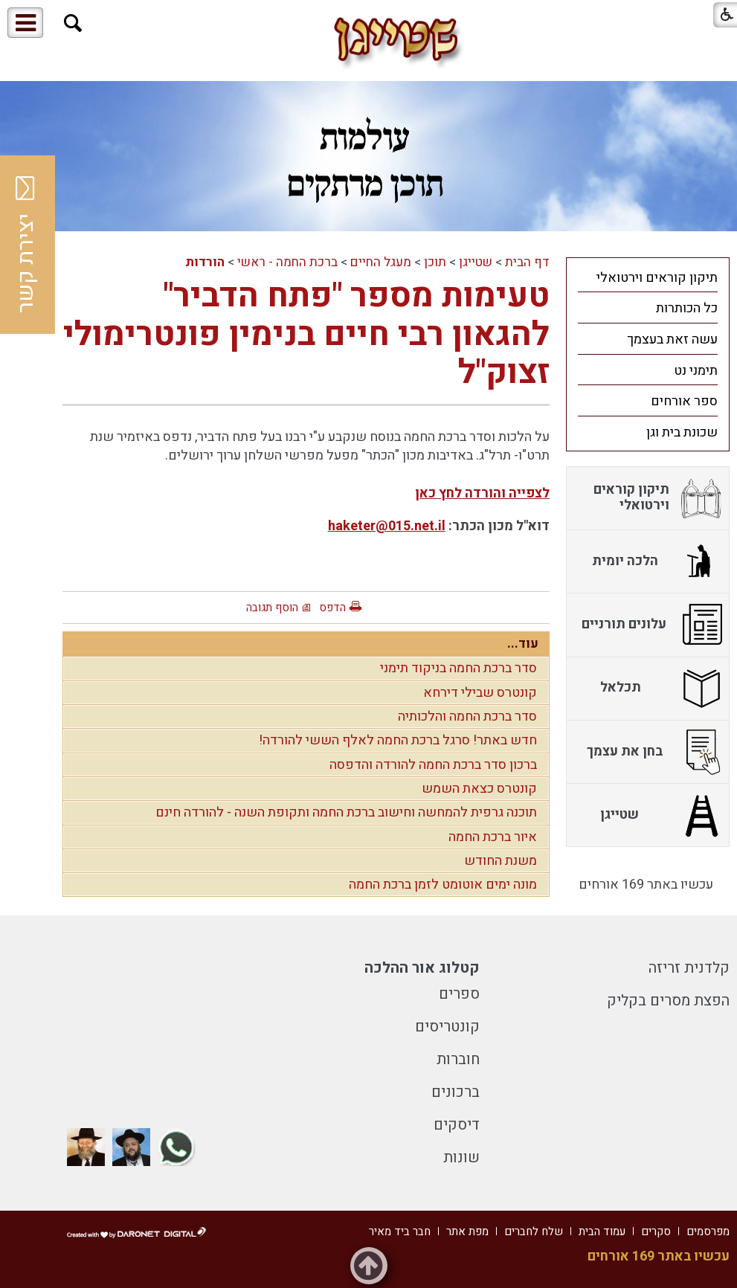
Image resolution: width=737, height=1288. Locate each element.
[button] (73, 23)
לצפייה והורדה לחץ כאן (482, 493)
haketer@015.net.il (386, 526)
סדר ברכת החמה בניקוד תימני (458, 668)
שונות (461, 1157)
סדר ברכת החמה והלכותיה (467, 716)
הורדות (205, 262)
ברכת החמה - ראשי (287, 262)
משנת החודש (500, 861)
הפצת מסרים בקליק (668, 1000)
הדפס (332, 607)
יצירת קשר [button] (26, 244)
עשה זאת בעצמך (672, 339)
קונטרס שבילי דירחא (480, 693)
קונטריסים (447, 1026)
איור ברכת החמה (492, 837)
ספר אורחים (684, 401)
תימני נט (696, 371)
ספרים (459, 994)
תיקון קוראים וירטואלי (657, 278)
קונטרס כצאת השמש (479, 789)
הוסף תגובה (272, 607)
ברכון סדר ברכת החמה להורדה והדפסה (433, 765)
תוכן (435, 262)
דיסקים (457, 1125)
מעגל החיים (380, 262)
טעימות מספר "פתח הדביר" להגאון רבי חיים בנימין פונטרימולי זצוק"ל (306, 334)
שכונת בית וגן (682, 432)
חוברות (458, 1059)
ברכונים (455, 1092)
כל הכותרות (687, 308)
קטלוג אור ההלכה (422, 968)
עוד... (522, 643)
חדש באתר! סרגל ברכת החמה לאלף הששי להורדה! (398, 740)
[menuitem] (648, 277)
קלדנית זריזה (689, 968)
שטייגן (475, 262)
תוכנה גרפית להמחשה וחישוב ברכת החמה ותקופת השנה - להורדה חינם (346, 812)
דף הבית (527, 262)
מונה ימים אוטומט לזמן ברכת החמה (443, 885)
